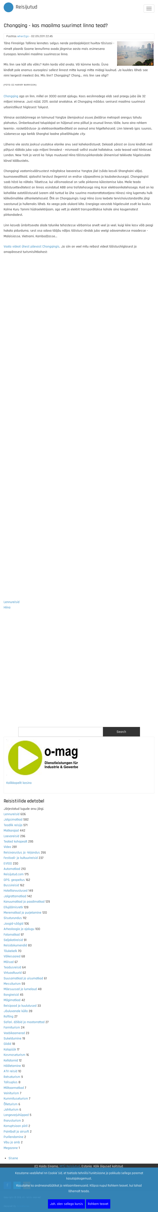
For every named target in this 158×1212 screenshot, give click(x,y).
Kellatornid (11, 1060)
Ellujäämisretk (13, 907)
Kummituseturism (16, 1098)
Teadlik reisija (13, 825)
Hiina (7, 607)
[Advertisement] (79, 671)
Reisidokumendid (15, 945)
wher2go (23, 36)
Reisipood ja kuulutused (20, 1006)
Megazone (11, 1148)
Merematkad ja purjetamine (22, 912)
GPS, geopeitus (14, 880)
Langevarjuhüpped (16, 1115)
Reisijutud (26, 7)
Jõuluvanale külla (16, 1011)
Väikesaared (12, 956)
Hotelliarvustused (16, 890)
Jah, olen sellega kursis (66, 1204)
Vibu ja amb (12, 1142)
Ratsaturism (12, 1077)
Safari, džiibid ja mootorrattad (24, 1022)
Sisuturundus (13, 918)
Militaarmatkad (14, 1088)
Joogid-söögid (13, 923)
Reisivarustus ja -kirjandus (22, 852)
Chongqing (11, 96)
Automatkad (12, 869)
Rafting (8, 1016)
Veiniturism (11, 1093)
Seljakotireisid (13, 940)
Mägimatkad (12, 1000)
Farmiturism (12, 1027)
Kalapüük (10, 1049)
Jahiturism (11, 1109)
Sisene (13, 1158)
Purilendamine (13, 1137)
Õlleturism (11, 1104)
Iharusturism (12, 1120)
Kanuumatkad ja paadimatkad (24, 901)
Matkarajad (11, 830)
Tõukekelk (10, 951)
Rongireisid (11, 995)
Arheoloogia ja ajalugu (19, 929)
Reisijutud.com (14, 874)
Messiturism (12, 984)
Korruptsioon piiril (16, 1126)
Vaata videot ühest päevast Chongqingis (31, 246)
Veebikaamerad (14, 1033)
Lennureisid (11, 602)
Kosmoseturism (14, 1055)
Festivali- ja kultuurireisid (21, 858)
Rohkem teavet (98, 1204)
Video (7, 847)
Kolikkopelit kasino (19, 783)
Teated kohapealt (15, 841)
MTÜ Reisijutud (70, 1166)
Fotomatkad (12, 934)
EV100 (8, 863)
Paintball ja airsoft (16, 1131)
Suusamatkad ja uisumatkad (23, 978)
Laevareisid (11, 836)
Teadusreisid (12, 967)
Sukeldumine (12, 1038)
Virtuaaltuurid (13, 973)
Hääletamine (12, 1066)
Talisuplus (11, 1082)
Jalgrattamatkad (15, 896)
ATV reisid (10, 1071)
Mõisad (9, 962)
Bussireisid (11, 885)
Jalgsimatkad (13, 819)
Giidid (7, 1044)
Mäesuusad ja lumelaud (20, 989)
